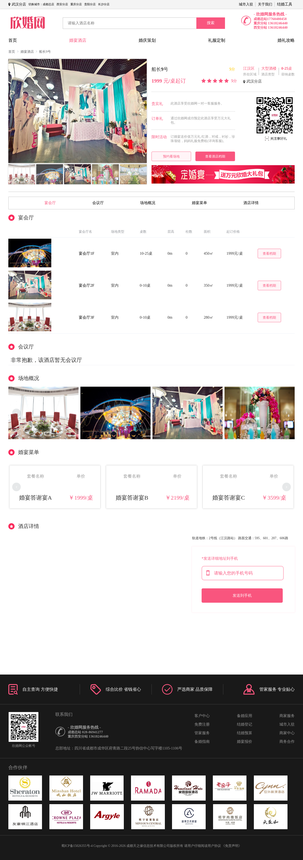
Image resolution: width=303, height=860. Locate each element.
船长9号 (45, 51)
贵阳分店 (90, 4)
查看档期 (269, 253)
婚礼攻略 (286, 40)
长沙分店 (104, 4)
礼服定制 (216, 40)
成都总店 (48, 4)
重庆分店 (76, 4)
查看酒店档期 (215, 156)
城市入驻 (246, 4)
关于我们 (265, 4)
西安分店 (62, 4)
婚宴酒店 (77, 40)
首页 (12, 40)
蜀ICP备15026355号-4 (77, 846)
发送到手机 (242, 595)
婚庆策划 (147, 40)
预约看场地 (171, 156)
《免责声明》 (232, 846)
